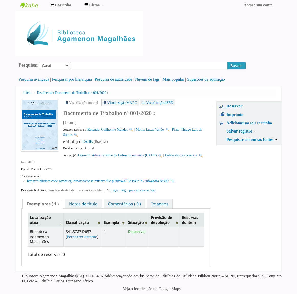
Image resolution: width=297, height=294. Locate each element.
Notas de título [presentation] (83, 204)
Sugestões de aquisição (206, 79)
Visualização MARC (122, 103)
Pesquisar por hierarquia (72, 79)
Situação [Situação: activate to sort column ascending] (136, 222)
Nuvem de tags (147, 79)
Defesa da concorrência (181, 155)
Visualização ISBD (159, 103)
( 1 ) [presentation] (43, 204)
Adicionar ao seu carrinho (249, 123)
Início (27, 93)
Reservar (234, 106)
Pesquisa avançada (34, 79)
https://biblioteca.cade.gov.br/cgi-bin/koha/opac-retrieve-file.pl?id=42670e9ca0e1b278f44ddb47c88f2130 (100, 181)
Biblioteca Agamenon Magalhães (33, 5)
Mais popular (173, 79)
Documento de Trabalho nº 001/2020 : (72, 93)
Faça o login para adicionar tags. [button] (134, 190)
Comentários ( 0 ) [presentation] (124, 204)
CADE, (88, 142)
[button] (60, 5)
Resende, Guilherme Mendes (107, 129)
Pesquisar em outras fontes (251, 139)
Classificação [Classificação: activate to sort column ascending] (77, 222)
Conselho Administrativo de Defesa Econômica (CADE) (117, 155)
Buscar (236, 65)
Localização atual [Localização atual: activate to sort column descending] (40, 220)
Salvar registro (241, 131)
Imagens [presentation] (159, 204)
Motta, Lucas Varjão (150, 129)
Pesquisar (28, 65)
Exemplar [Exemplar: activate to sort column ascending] (112, 222)
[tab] (42, 204)
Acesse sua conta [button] (258, 5)
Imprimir (234, 114)
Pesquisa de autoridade (113, 79)
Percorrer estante (82, 236)
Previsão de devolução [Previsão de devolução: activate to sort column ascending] (161, 220)
